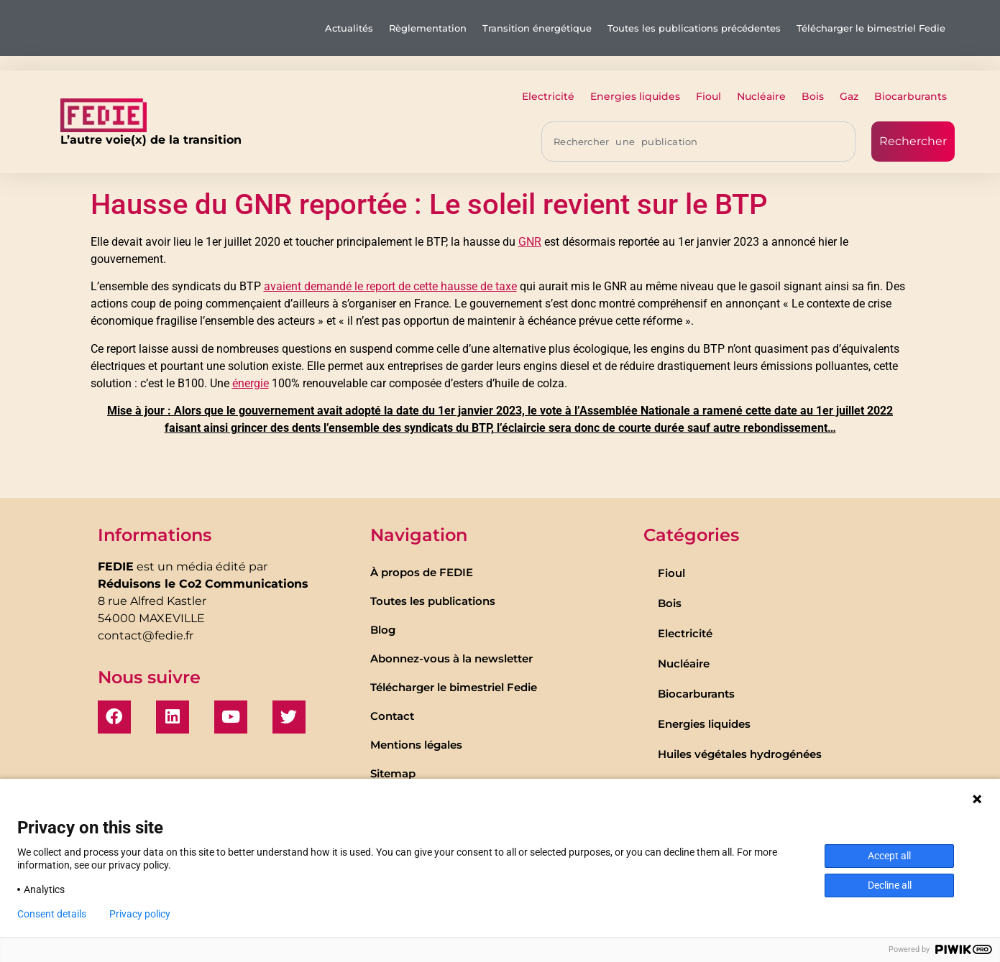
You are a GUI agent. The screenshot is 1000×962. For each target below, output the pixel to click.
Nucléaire (761, 96)
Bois (813, 96)
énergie (250, 383)
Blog (382, 630)
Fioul (708, 96)
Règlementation (428, 28)
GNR (529, 242)
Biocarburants (910, 96)
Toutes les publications (432, 601)
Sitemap (393, 773)
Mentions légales (416, 744)
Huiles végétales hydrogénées (740, 754)
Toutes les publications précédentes (694, 28)
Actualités (349, 28)
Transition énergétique (537, 28)
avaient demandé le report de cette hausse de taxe (390, 286)
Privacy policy (139, 914)
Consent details (51, 914)
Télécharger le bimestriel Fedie (871, 28)
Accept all (889, 855)
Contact (392, 716)
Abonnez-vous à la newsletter (451, 658)
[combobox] (698, 141)
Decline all (890, 885)
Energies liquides (635, 96)
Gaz (849, 96)
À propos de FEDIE (421, 572)
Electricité (548, 96)
